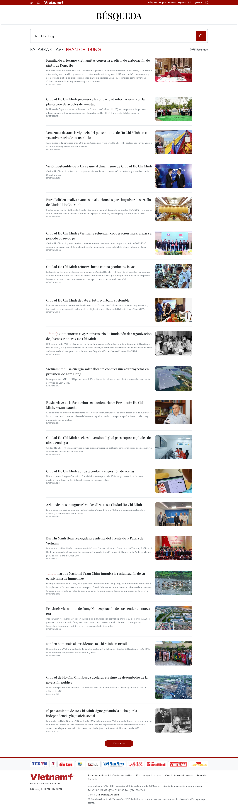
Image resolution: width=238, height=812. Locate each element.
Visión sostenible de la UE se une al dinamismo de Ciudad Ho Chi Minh (99, 166)
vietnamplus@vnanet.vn (107, 794)
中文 (189, 3)
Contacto (92, 778)
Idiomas (157, 775)
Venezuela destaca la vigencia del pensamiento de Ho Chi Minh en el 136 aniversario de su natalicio (97, 135)
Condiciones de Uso (122, 775)
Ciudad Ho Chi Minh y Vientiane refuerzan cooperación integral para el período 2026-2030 (99, 235)
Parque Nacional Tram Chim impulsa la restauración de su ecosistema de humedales (95, 576)
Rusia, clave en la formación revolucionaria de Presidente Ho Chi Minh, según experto (94, 405)
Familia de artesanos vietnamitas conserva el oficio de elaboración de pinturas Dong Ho (98, 62)
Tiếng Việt (152, 2)
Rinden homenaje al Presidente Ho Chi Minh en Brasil (86, 643)
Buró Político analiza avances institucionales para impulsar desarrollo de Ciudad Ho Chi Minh (98, 202)
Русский (198, 3)
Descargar (119, 743)
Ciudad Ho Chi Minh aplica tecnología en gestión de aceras (90, 471)
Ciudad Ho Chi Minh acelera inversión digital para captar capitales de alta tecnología (98, 440)
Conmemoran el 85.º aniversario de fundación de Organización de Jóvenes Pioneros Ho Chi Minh (99, 336)
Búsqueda (119, 15)
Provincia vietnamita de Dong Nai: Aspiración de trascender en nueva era (98, 611)
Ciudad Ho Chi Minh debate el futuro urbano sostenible (87, 300)
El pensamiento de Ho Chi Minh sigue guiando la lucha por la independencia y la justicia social (91, 713)
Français (172, 2)
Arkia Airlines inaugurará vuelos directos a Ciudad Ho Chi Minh (94, 504)
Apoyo (146, 775)
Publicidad (202, 775)
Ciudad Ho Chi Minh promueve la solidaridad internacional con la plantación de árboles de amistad (95, 101)
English (162, 2)
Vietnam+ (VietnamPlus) (54, 2)
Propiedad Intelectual (98, 775)
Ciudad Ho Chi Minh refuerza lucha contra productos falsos (90, 266)
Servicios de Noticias (183, 775)
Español (181, 2)
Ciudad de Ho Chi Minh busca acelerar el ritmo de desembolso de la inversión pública (97, 679)
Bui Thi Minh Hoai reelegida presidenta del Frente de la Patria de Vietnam (94, 540)
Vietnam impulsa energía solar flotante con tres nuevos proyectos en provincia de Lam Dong (97, 371)
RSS (137, 775)
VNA (167, 775)
